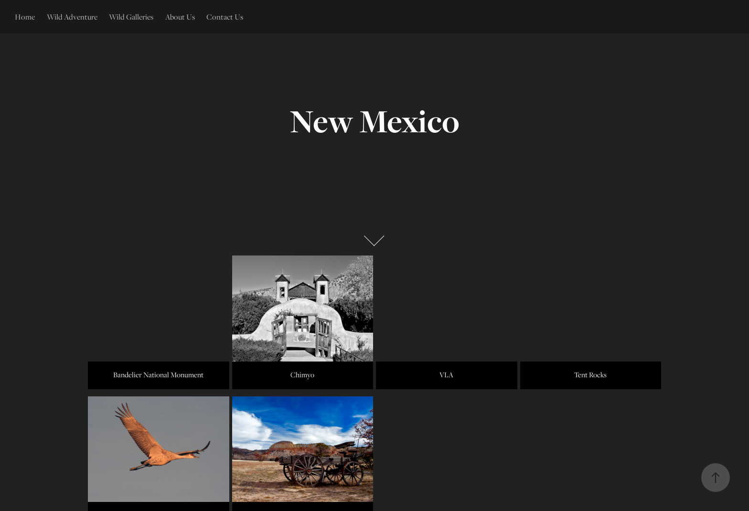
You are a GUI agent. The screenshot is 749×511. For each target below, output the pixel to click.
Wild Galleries (131, 16)
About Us (180, 16)
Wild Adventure (72, 16)
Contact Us (224, 16)
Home (25, 16)
